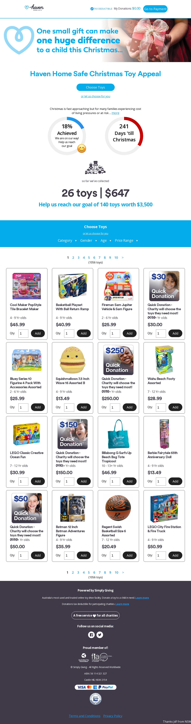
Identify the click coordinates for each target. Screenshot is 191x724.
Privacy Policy (112, 716)
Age (104, 240)
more (115, 113)
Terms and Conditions (84, 716)
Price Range (124, 240)
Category (65, 240)
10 (116, 257)
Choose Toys (95, 87)
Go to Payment (155, 9)
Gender (86, 240)
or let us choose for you (95, 96)
